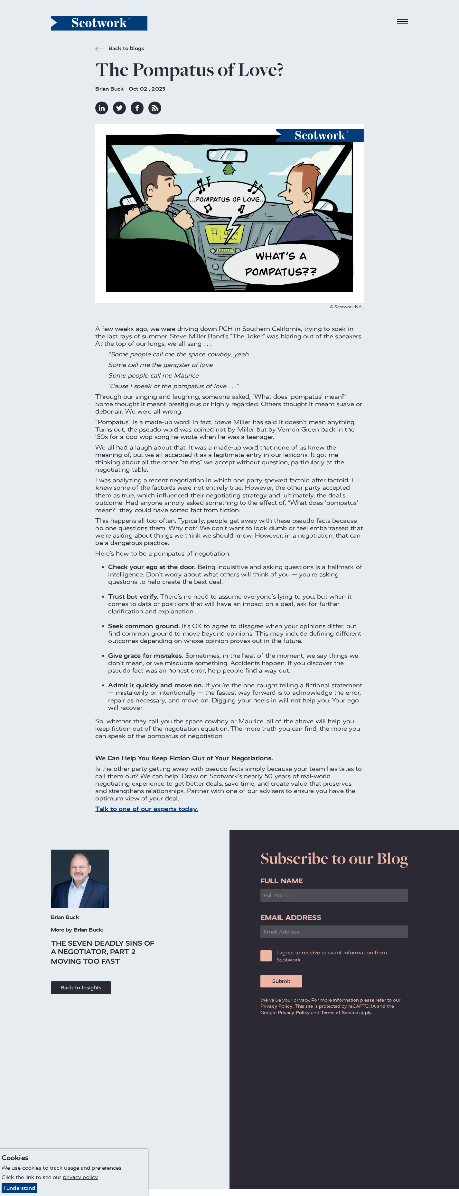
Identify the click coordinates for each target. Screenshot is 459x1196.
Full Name (281, 881)
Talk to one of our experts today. (146, 809)
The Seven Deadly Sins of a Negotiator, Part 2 (102, 947)
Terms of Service (339, 1012)
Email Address (290, 918)
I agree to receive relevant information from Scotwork (331, 956)
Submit (281, 981)
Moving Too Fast (85, 961)
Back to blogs (119, 49)
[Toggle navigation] (403, 22)
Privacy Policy (276, 1006)
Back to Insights (81, 988)
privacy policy (80, 1177)
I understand (19, 1188)
